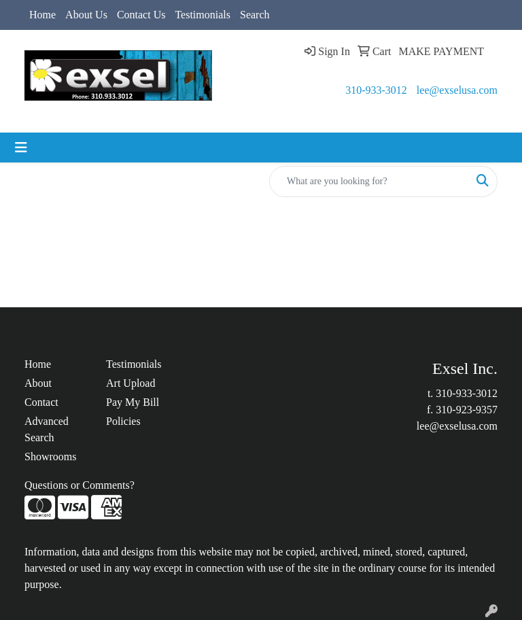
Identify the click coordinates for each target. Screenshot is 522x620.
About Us (86, 14)
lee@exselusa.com (457, 90)
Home (42, 14)
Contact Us (141, 14)
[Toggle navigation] (21, 147)
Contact (41, 402)
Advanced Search (46, 429)
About (38, 383)
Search (255, 14)
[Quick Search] (369, 181)
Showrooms (50, 456)
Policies (123, 421)
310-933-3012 (376, 90)
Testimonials (202, 14)
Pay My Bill (132, 402)
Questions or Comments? (79, 485)
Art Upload (130, 383)
